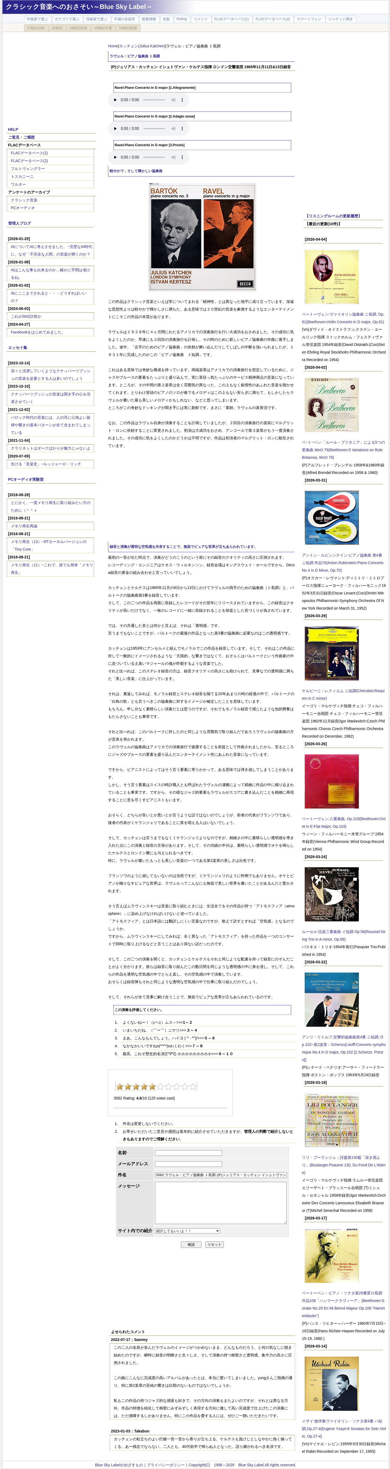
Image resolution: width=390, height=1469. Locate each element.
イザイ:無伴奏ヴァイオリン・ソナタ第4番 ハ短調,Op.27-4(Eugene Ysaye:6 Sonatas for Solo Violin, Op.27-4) (344, 1428)
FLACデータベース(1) (29, 153)
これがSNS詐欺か (26, 316)
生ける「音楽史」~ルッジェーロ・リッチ (46, 464)
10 (193, 1086)
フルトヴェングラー (28, 168)
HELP (13, 129)
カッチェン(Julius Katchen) (142, 46)
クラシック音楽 (24, 200)
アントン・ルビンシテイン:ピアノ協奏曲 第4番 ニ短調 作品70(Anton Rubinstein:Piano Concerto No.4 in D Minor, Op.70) (343, 562)
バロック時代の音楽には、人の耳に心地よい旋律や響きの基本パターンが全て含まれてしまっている (50, 425)
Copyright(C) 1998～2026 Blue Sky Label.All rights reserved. (242, 1465)
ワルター (18, 184)
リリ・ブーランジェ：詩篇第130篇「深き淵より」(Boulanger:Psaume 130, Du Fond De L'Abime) (344, 1165)
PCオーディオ (23, 208)
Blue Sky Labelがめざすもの (119, 1465)
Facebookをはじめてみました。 (38, 332)
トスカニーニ (22, 176)
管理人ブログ (19, 223)
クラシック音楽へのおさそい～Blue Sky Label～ (79, 6)
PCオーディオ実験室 (26, 479)
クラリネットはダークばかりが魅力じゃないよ (50, 448)
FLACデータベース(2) (29, 161)
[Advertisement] (51, 76)
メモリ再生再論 (24, 526)
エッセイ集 (17, 347)
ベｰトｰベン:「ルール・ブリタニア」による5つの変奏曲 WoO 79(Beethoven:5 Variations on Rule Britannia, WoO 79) (343, 450)
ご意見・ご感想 (21, 137)
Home (113, 46)
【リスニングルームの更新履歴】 (333, 216)
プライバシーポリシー (166, 1465)
